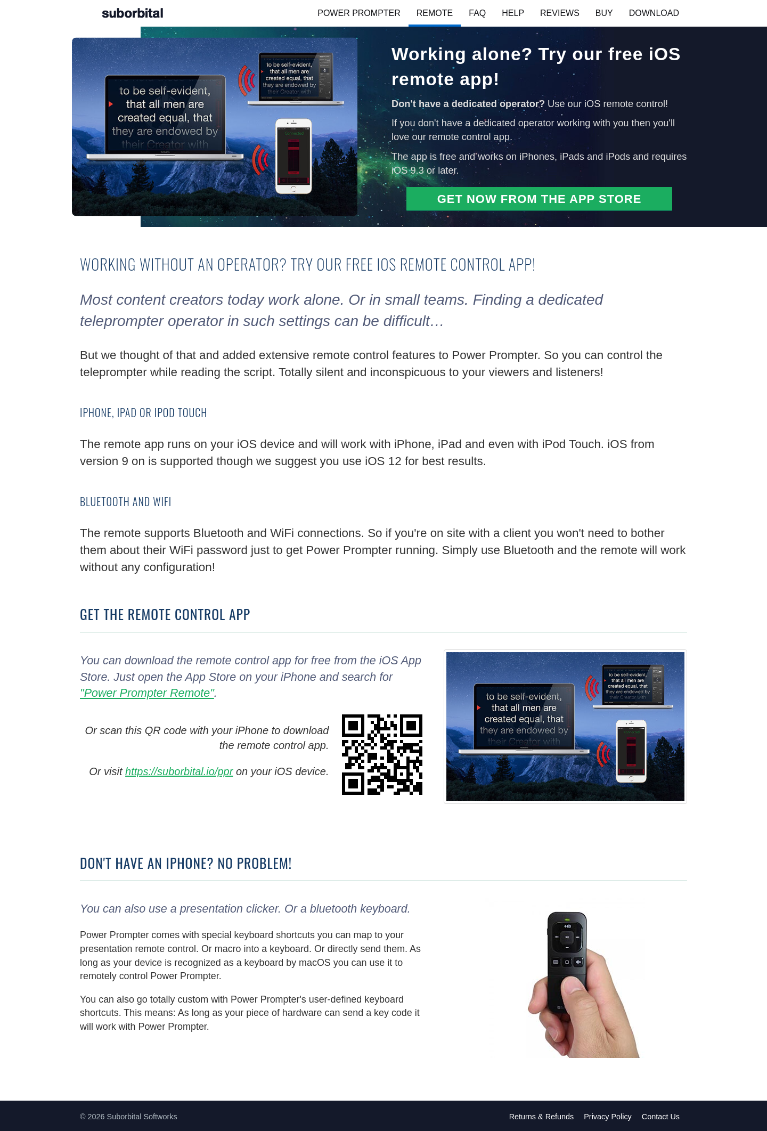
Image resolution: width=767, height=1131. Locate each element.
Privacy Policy (608, 1116)
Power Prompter (359, 13)
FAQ (477, 13)
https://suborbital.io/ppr (179, 771)
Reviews (560, 13)
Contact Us (661, 1116)
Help (513, 13)
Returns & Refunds (541, 1116)
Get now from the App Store (539, 199)
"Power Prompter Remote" (147, 693)
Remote (435, 13)
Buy (604, 13)
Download (654, 13)
